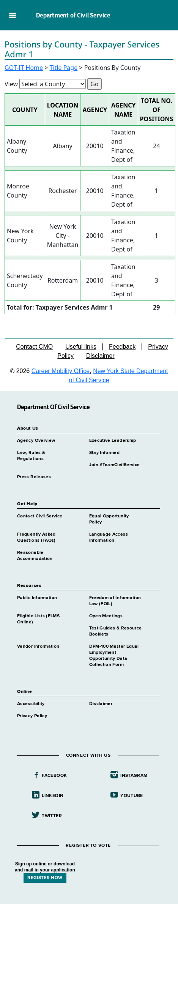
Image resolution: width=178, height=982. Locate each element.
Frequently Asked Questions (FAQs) (36, 537)
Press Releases (34, 477)
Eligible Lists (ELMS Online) (38, 619)
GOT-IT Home (24, 67)
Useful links (80, 346)
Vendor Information (38, 646)
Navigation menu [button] (12, 15)
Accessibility (31, 704)
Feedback (122, 346)
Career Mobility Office (61, 371)
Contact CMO (34, 346)
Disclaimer (100, 356)
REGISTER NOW (44, 878)
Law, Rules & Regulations (31, 456)
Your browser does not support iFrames (89, 942)
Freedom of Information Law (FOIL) (115, 601)
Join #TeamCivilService (114, 465)
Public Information (37, 598)
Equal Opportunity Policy (109, 519)
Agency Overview (36, 440)
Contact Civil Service (40, 516)
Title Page (64, 67)
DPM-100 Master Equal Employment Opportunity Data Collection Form (114, 655)
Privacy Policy (32, 716)
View (11, 84)
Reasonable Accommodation (35, 555)
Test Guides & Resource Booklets (115, 631)
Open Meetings (106, 616)
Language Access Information (108, 537)
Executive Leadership (112, 440)
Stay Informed (104, 453)
